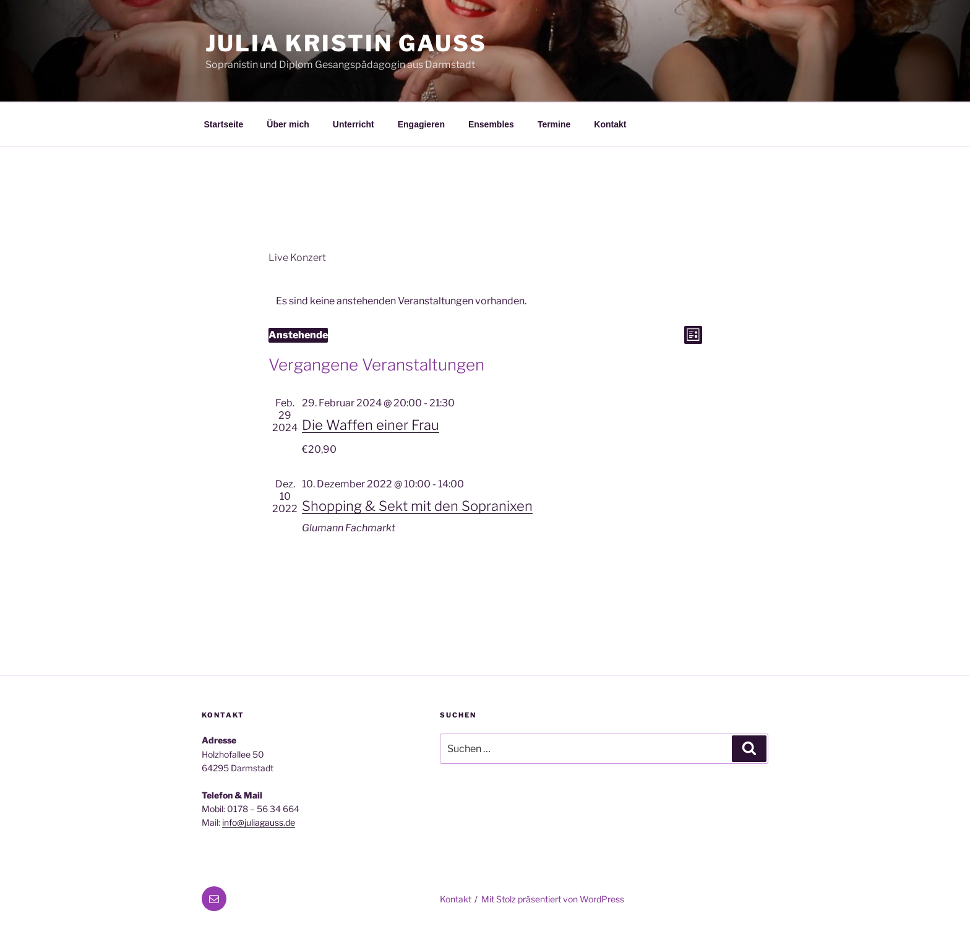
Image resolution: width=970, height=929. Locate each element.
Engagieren (421, 124)
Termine (554, 124)
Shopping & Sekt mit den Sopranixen (417, 506)
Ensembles (491, 124)
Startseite (224, 124)
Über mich (288, 124)
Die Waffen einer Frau (370, 425)
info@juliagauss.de (258, 822)
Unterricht (353, 124)
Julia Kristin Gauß (346, 43)
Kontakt (610, 124)
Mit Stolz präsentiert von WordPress (552, 899)
